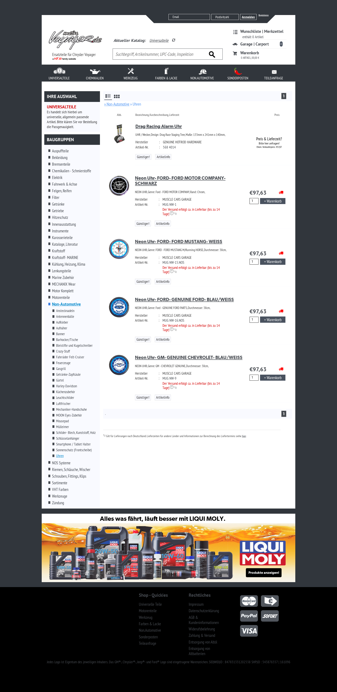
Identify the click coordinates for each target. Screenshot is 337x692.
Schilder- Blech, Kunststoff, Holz (76, 432)
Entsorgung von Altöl (203, 642)
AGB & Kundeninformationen (204, 620)
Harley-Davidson (66, 386)
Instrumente (60, 230)
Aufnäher (61, 328)
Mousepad (62, 421)
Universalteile (158, 40)
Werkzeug (145, 617)
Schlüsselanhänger (67, 438)
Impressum (196, 604)
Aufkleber (62, 322)
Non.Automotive (150, 630)
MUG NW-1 (169, 204)
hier (244, 436)
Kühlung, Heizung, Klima (68, 264)
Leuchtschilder (65, 397)
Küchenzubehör (65, 392)
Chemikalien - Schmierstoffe (71, 170)
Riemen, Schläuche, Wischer (71, 469)
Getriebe (58, 210)
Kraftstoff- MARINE (65, 257)
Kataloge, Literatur (65, 244)
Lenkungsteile (61, 270)
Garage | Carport (254, 44)
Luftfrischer (63, 403)
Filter (55, 197)
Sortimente (59, 482)
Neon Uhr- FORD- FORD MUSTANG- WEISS (178, 241)
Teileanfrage (147, 643)
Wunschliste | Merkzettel (261, 31)
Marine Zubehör (63, 277)
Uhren (60, 456)
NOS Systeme (61, 462)
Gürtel (60, 380)
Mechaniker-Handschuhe (71, 409)
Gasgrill (61, 368)
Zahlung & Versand (202, 635)
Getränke (58, 204)
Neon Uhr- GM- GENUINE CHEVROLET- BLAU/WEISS (188, 357)
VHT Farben (60, 489)
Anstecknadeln (65, 311)
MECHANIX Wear (63, 284)
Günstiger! (143, 157)
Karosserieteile (62, 237)
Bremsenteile (61, 164)
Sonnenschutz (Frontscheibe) (74, 450)
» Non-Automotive (116, 104)
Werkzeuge (59, 496)
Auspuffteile (60, 150)
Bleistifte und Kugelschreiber (74, 345)
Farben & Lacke (150, 623)
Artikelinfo (163, 157)
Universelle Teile (150, 604)
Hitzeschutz (60, 217)
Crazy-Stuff (63, 351)
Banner (60, 334)
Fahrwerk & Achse (64, 184)
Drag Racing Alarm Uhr (158, 126)
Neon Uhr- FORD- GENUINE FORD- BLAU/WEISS (184, 299)
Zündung (58, 502)
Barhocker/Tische (67, 340)
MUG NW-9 (169, 378)
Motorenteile (61, 297)
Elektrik (57, 177)
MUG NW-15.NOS (173, 262)
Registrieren (264, 15)
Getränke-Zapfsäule (68, 374)
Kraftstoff (58, 250)
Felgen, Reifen (62, 190)
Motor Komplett (63, 290)
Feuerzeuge (63, 363)
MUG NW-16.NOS (173, 320)
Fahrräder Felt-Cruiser (70, 357)
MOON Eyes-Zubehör (69, 415)
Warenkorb (249, 52)
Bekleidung (59, 157)
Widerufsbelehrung (202, 628)
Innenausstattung (64, 224)
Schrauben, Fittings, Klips (69, 476)
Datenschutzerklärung (204, 610)
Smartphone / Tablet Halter (73, 444)
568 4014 (169, 147)
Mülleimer (62, 427)
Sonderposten (148, 636)
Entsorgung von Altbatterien (199, 651)
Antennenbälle (65, 316)
